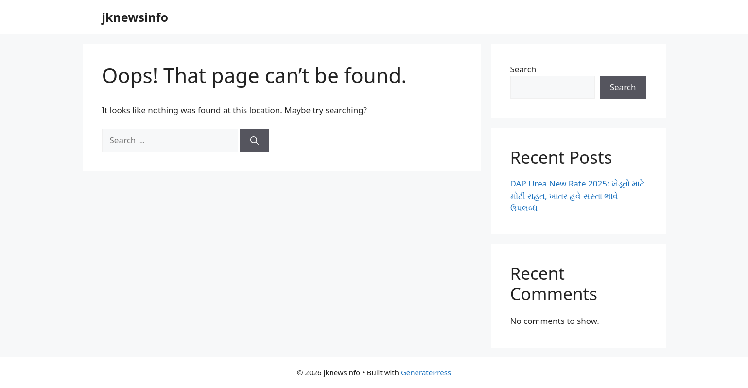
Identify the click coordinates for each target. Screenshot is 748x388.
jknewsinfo (135, 17)
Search (523, 69)
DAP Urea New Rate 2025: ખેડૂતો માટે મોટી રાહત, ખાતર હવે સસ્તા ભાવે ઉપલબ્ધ (577, 196)
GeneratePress (426, 372)
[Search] (254, 140)
